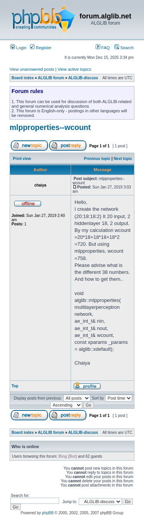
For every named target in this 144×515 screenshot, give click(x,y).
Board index (23, 78)
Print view (22, 159)
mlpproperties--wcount (50, 127)
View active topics (74, 69)
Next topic (123, 159)
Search (124, 47)
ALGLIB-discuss (83, 78)
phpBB (47, 513)
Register (40, 47)
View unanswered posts (32, 69)
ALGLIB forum (51, 78)
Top (15, 386)
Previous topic (97, 159)
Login (18, 47)
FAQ (103, 47)
